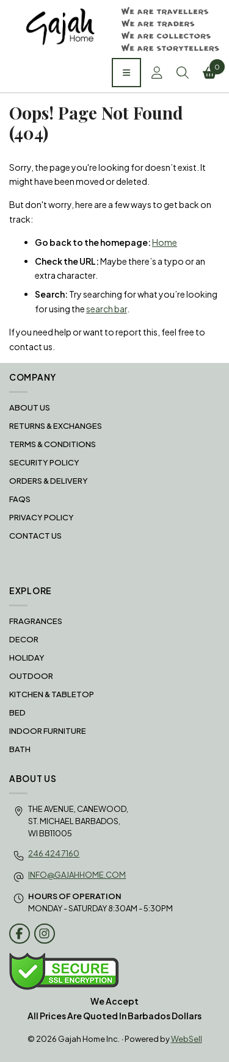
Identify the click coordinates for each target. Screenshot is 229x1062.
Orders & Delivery (48, 481)
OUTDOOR (31, 676)
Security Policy (44, 462)
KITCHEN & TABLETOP (51, 694)
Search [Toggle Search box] (182, 72)
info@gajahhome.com (77, 875)
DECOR (23, 639)
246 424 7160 (53, 853)
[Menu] (126, 72)
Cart (211, 69)
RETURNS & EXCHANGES (55, 426)
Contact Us (35, 535)
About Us (29, 407)
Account (156, 72)
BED (17, 712)
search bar (106, 308)
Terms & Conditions (52, 444)
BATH (20, 749)
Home (164, 242)
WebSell (186, 1039)
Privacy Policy (41, 517)
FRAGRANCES (35, 621)
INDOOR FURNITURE (47, 731)
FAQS (20, 499)
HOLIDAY (27, 657)
